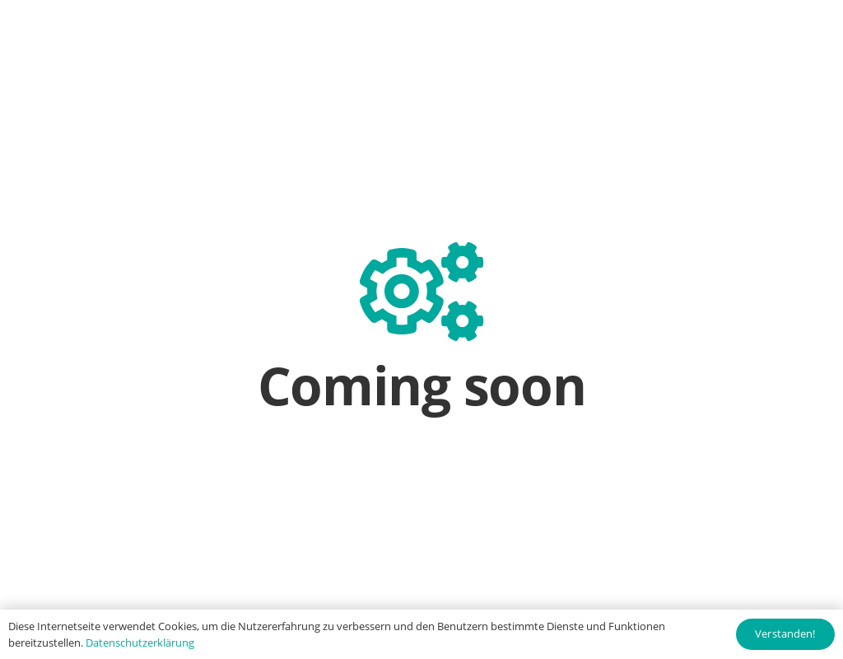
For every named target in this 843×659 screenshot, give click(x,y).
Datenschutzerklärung (140, 642)
